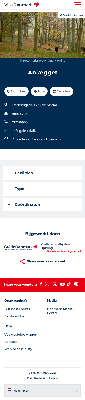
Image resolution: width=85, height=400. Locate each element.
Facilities (20, 173)
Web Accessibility (18, 349)
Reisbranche (14, 316)
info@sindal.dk (24, 131)
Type (16, 188)
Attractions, (21, 139)
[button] (62, 4)
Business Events (17, 309)
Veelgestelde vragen (20, 334)
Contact (10, 342)
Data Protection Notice (42, 378)
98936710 (19, 114)
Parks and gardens (46, 139)
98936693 (20, 122)
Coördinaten (24, 204)
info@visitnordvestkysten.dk (61, 251)
